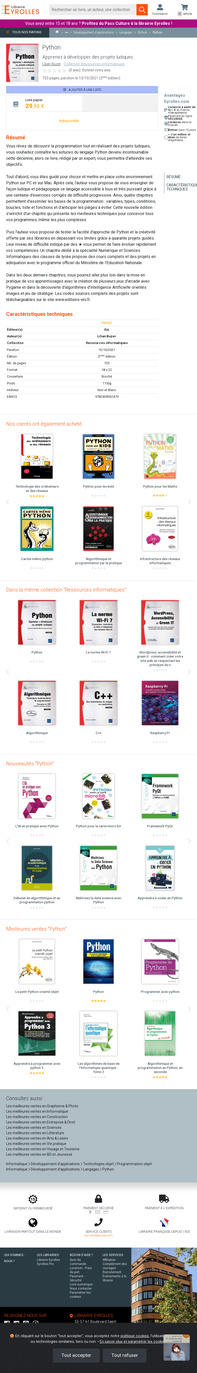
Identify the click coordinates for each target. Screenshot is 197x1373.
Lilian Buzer (51, 64)
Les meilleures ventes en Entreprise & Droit (40, 1122)
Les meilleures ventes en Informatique (37, 1111)
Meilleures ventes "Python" (36, 929)
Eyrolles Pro (45, 1264)
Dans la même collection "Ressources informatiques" (66, 590)
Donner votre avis (96, 70)
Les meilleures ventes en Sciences (34, 1127)
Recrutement (112, 1272)
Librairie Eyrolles (48, 1260)
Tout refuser (124, 1355)
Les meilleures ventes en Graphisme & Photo (42, 1106)
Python (108, 1169)
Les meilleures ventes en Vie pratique (36, 1144)
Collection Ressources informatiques (94, 64)
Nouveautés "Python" (30, 763)
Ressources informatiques (107, 343)
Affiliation (109, 1260)
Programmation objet (134, 1164)
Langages (91, 1169)
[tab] (44, 103)
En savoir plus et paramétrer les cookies (133, 1341)
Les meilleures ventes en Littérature (35, 1133)
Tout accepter (76, 1355)
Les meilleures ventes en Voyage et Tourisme (43, 1149)
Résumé (173, 177)
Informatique (16, 1164)
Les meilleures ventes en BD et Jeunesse (39, 1154)
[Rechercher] (93, 9)
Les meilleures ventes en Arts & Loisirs (37, 1138)
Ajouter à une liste (82, 90)
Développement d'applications (55, 1164)
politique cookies (135, 1336)
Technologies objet (98, 1164)
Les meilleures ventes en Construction (37, 1117)
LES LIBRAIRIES (48, 1255)
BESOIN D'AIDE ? (81, 1255)
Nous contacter (81, 1288)
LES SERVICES (113, 1255)
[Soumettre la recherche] (142, 9)
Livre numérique (81, 1284)
